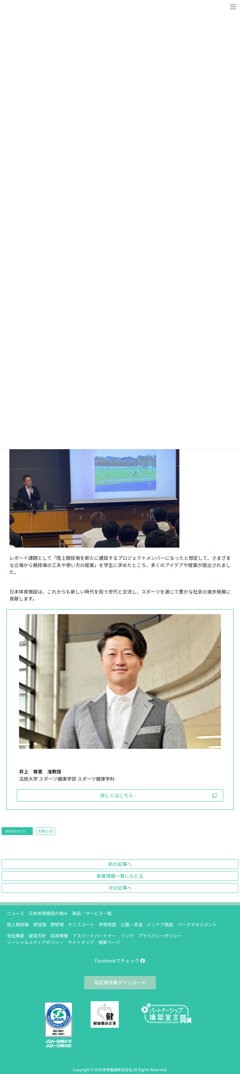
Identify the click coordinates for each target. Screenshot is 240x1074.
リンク (127, 935)
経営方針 (37, 935)
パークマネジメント (197, 924)
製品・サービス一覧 (92, 913)
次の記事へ (120, 887)
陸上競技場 (18, 924)
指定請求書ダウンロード (120, 982)
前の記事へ (120, 864)
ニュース (15, 913)
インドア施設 (160, 924)
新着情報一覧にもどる (120, 876)
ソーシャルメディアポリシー (35, 942)
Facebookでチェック (120, 960)
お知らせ (45, 830)
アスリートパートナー (94, 935)
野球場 (57, 924)
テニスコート (81, 924)
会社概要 (15, 935)
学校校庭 (107, 924)
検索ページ (109, 942)
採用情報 (59, 935)
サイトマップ (81, 942)
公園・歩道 (131, 924)
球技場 (39, 924)
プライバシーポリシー (160, 935)
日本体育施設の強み (48, 913)
